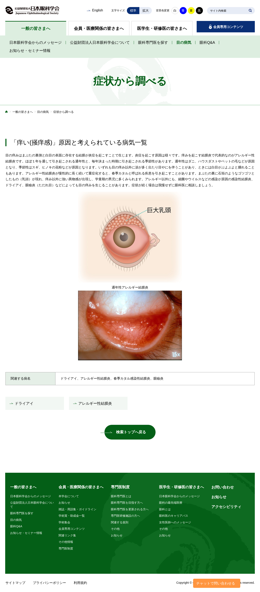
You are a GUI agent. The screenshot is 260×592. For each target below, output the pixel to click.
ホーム (6, 112)
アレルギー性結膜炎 (95, 403)
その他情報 (66, 541)
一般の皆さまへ (35, 28)
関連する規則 (119, 522)
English (97, 10)
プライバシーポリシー (49, 583)
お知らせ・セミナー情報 (29, 51)
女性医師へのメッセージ (175, 522)
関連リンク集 (67, 535)
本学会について (69, 496)
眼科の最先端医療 (170, 502)
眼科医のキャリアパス (173, 515)
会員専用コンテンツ (228, 27)
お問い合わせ (222, 487)
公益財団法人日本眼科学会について (100, 42)
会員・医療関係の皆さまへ (99, 28)
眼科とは (165, 509)
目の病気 (183, 42)
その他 (115, 528)
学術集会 (64, 522)
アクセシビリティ (226, 507)
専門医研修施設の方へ (125, 515)
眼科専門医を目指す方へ (127, 502)
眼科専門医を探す (153, 42)
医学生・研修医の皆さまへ (162, 28)
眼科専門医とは (121, 496)
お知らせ (64, 502)
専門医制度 (66, 548)
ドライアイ (24, 403)
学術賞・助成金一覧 (72, 515)
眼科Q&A (207, 42)
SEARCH (250, 10)
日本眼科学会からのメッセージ (35, 42)
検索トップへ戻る (131, 432)
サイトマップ (15, 583)
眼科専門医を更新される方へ (130, 509)
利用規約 (80, 583)
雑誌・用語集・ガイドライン (77, 509)
